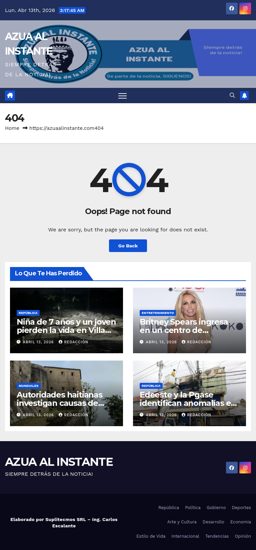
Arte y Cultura (182, 521)
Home (12, 128)
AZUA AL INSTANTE (59, 462)
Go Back (128, 245)
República (28, 313)
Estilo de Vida (150, 536)
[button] (232, 95)
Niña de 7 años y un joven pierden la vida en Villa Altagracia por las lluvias (66, 330)
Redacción (73, 342)
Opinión (243, 536)
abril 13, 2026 (39, 342)
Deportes (241, 507)
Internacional (185, 536)
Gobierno (216, 507)
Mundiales (29, 386)
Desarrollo (213, 521)
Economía (240, 521)
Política (193, 507)
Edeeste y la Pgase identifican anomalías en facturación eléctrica (188, 403)
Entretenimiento (158, 313)
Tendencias (217, 536)
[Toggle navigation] (122, 96)
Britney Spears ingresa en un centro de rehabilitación (184, 330)
